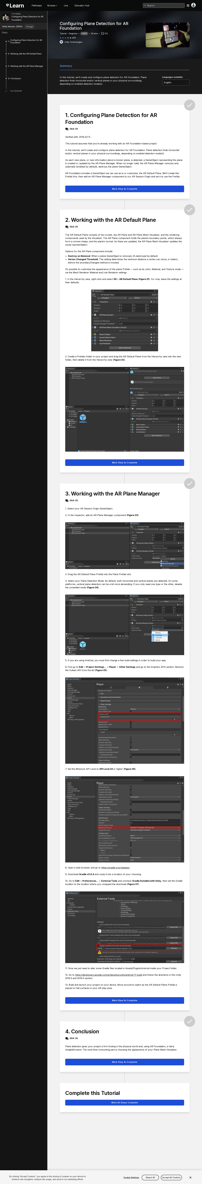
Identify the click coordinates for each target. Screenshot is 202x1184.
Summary (66, 66)
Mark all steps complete (124, 1102)
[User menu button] (193, 5)
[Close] (190, 1179)
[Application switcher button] (188, 5)
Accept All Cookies (171, 1179)
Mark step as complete (124, 189)
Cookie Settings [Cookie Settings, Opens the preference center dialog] (131, 1179)
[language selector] (176, 82)
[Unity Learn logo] (15, 5)
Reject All (150, 1179)
